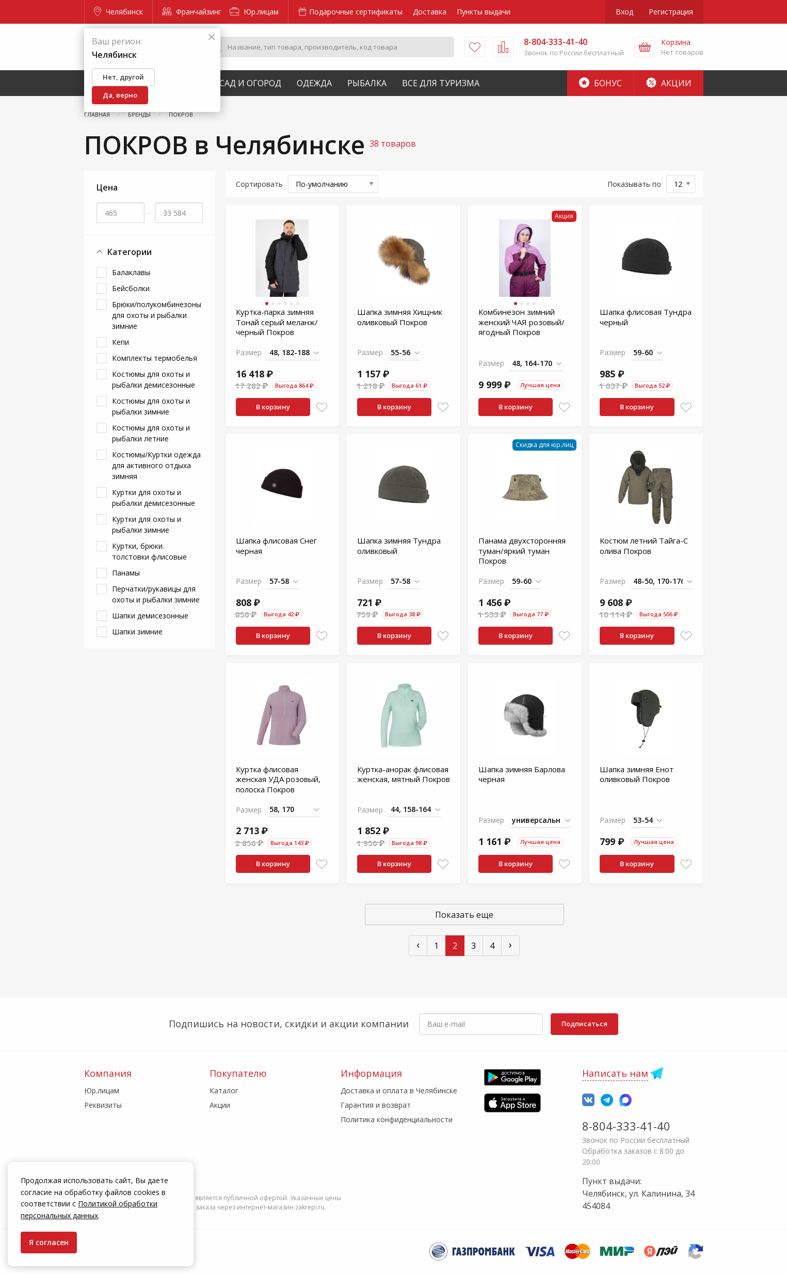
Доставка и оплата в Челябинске (399, 1090)
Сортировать (259, 184)
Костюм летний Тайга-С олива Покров (644, 545)
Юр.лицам (254, 12)
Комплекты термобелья (154, 358)
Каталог (224, 1090)
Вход (624, 12)
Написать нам (615, 1073)
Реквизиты (103, 1105)
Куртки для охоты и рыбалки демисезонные (153, 497)
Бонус (600, 83)
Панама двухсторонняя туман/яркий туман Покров (522, 550)
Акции (669, 83)
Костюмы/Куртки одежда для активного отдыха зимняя (156, 465)
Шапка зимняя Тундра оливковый (399, 545)
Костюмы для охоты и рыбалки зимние (151, 406)
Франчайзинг (191, 12)
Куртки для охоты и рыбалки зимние (146, 524)
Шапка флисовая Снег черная (276, 545)
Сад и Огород (250, 83)
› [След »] (510, 944)
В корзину (273, 406)
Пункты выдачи (483, 12)
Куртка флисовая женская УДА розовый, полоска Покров (278, 779)
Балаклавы (131, 272)
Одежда (314, 83)
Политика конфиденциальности (397, 1119)
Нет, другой (123, 77)
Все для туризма (440, 83)
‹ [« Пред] (418, 944)
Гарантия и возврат (376, 1105)
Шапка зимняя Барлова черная (521, 774)
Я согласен (49, 1242)
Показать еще (464, 914)
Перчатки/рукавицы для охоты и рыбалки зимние (156, 594)
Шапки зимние (137, 631)
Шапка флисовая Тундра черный (646, 317)
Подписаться (584, 1023)
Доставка (429, 12)
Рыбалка (367, 83)
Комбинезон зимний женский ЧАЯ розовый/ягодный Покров (521, 322)
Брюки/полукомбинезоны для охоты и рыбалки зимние (156, 315)
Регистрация (671, 12)
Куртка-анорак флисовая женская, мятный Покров (403, 774)
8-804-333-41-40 (626, 1126)
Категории (124, 252)
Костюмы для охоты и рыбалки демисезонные (153, 379)
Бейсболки (131, 288)
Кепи (120, 342)
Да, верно (120, 95)
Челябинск (118, 12)
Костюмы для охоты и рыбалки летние (151, 433)
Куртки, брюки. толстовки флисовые (149, 551)
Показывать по (634, 184)
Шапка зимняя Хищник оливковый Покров (399, 317)
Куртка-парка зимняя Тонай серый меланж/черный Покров (277, 322)
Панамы (126, 573)
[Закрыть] (211, 37)
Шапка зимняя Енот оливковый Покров (636, 774)
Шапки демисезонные (150, 615)
